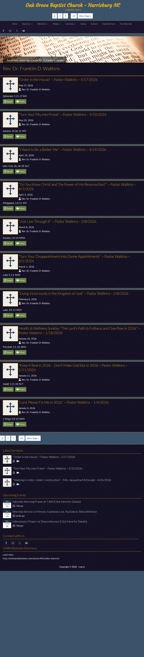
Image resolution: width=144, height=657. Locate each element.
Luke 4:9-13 (9, 309)
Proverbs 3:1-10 (11, 346)
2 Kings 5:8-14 (11, 418)
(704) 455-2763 (72, 9)
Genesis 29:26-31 (12, 131)
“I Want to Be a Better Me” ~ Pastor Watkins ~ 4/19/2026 (62, 149)
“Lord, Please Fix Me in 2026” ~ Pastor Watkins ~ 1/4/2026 (64, 402)
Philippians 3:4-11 (12, 203)
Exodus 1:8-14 (10, 237)
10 (74, 15)
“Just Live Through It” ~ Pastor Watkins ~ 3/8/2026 (57, 221)
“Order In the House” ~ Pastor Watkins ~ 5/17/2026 (58, 79)
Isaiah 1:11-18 (10, 383)
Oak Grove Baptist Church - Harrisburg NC (73, 5)
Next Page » (85, 15)
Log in (82, 567)
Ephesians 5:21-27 (12, 96)
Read (8, 101)
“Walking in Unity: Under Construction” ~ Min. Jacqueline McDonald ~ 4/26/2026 (62, 480)
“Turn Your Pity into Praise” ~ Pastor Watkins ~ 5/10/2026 (63, 114)
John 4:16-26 (10, 166)
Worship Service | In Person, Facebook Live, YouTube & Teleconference (55, 511)
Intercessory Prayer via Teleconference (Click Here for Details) (50, 521)
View (20, 101)
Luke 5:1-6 (8, 274)
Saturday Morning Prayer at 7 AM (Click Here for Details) (47, 501)
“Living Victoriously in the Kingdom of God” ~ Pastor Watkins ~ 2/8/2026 (74, 293)
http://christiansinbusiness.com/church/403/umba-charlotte (31, 558)
